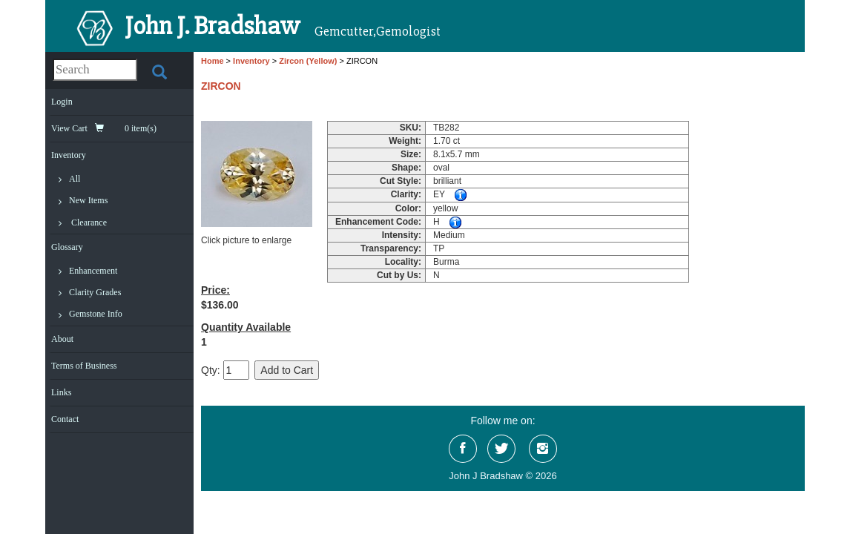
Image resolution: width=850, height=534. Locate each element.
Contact (65, 419)
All (74, 179)
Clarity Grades (95, 292)
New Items (88, 200)
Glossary (67, 247)
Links (61, 392)
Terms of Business (84, 365)
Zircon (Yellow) (308, 60)
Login (62, 101)
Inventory (68, 155)
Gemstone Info (95, 314)
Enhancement (93, 271)
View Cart (104, 128)
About (62, 339)
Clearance (89, 222)
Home (212, 60)
